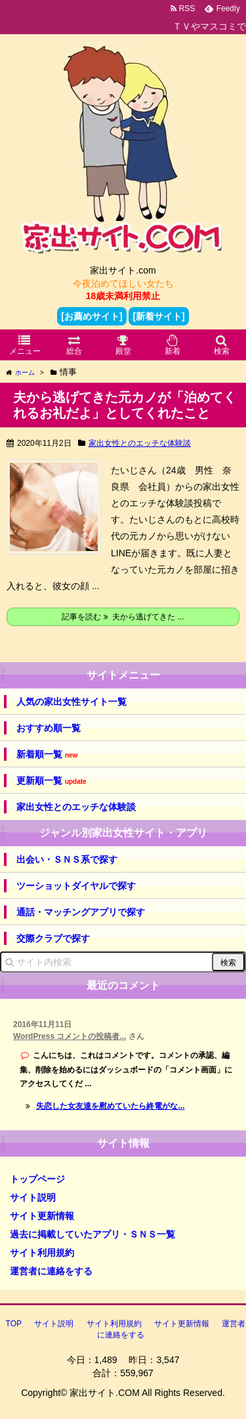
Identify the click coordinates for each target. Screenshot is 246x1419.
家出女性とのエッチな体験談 (140, 443)
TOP (14, 1323)
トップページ (37, 1179)
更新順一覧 (51, 781)
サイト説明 (33, 1197)
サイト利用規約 (42, 1252)
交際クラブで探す (53, 938)
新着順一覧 (46, 754)
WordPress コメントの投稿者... (69, 1036)
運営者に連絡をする (51, 1271)
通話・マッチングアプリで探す (80, 912)
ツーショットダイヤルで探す (76, 885)
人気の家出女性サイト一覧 (71, 701)
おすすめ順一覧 (48, 728)
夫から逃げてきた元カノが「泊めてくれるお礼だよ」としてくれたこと (124, 405)
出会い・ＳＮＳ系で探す (66, 859)
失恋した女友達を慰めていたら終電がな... (110, 1106)
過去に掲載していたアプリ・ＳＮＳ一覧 (92, 1234)
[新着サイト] (158, 316)
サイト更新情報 (42, 1216)
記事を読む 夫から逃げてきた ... (123, 616)
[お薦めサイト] (91, 316)
